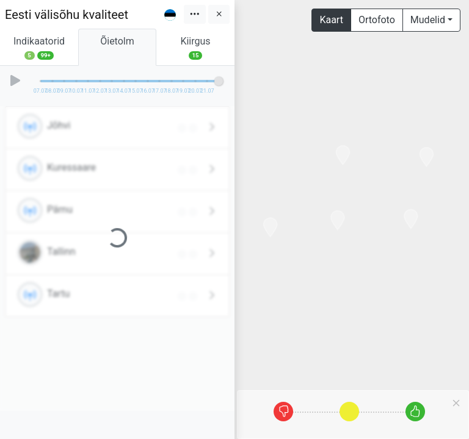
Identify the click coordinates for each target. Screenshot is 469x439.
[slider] (218, 81)
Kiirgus (195, 47)
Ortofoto (376, 20)
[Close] (456, 403)
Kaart (331, 20)
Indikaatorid (39, 47)
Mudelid (427, 20)
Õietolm (117, 47)
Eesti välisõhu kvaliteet (66, 14)
